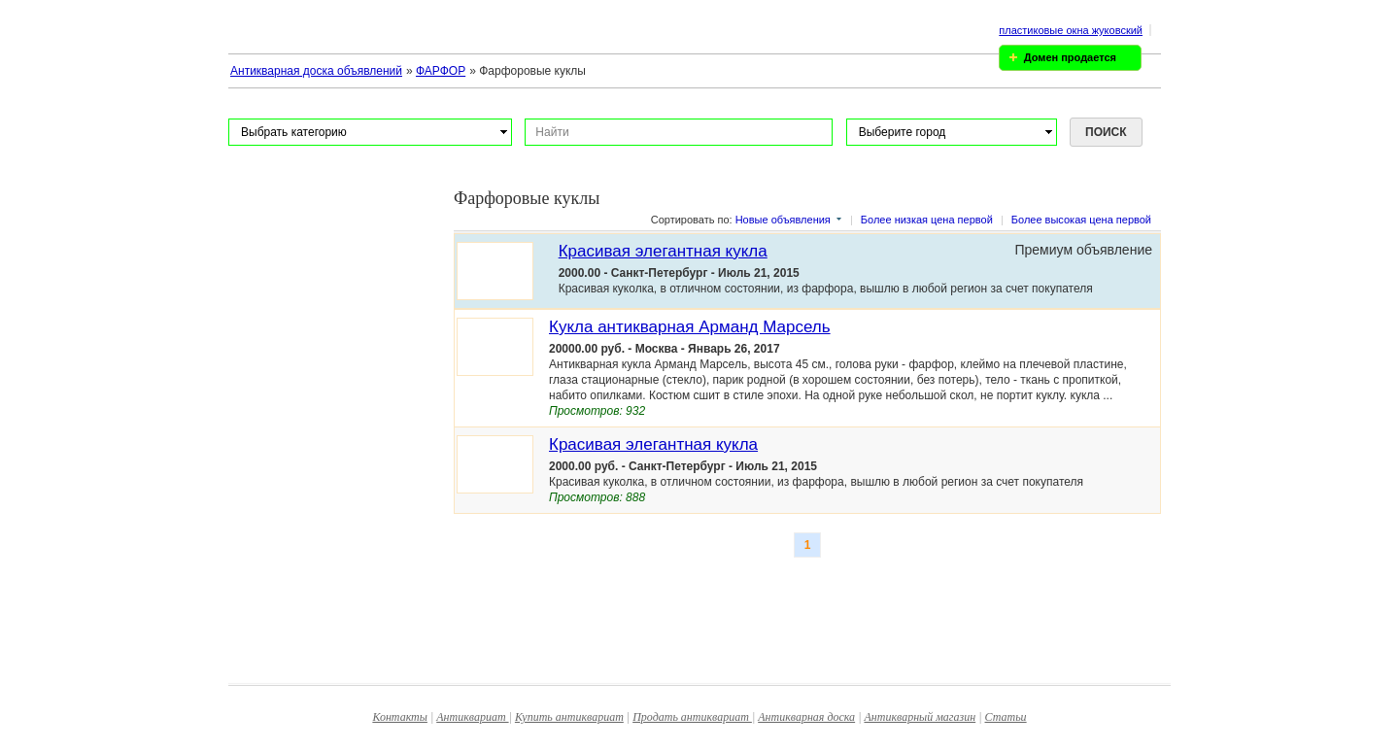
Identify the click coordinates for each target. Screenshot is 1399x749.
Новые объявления (783, 219)
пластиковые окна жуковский (1071, 30)
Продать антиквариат (692, 717)
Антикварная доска (806, 717)
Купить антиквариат (569, 717)
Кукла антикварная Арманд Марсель (690, 327)
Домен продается (1070, 57)
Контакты (399, 717)
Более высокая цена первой (1081, 219)
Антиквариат (472, 717)
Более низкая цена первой (927, 219)
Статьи (1006, 717)
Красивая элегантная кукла (663, 251)
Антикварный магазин (919, 717)
